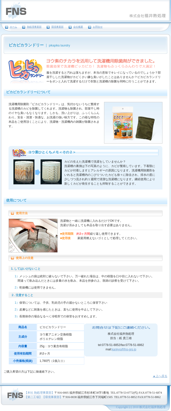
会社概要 (78, 27)
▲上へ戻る (160, 376)
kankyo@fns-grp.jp (124, 349)
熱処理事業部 (34, 27)
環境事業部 (57, 27)
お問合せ (98, 27)
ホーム (13, 27)
